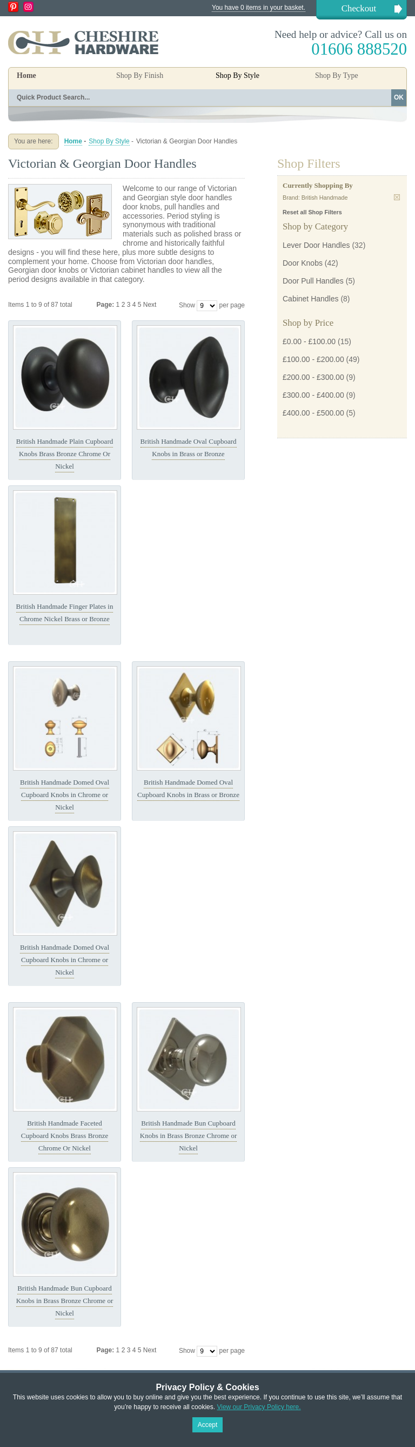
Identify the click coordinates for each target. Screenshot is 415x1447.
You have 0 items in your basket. (258, 7)
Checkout (359, 8)
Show (187, 305)
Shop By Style (109, 141)
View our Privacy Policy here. (258, 1407)
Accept (208, 1425)
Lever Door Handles (316, 245)
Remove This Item (397, 197)
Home (26, 75)
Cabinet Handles (311, 298)
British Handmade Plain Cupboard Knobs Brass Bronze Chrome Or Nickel (64, 454)
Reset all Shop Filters (312, 212)
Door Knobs (303, 263)
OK (399, 97)
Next (150, 304)
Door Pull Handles (313, 281)
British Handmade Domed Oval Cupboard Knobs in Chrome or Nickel (64, 795)
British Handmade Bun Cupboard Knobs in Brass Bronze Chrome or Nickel (188, 1136)
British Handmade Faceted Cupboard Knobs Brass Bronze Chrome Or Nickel (64, 1136)
